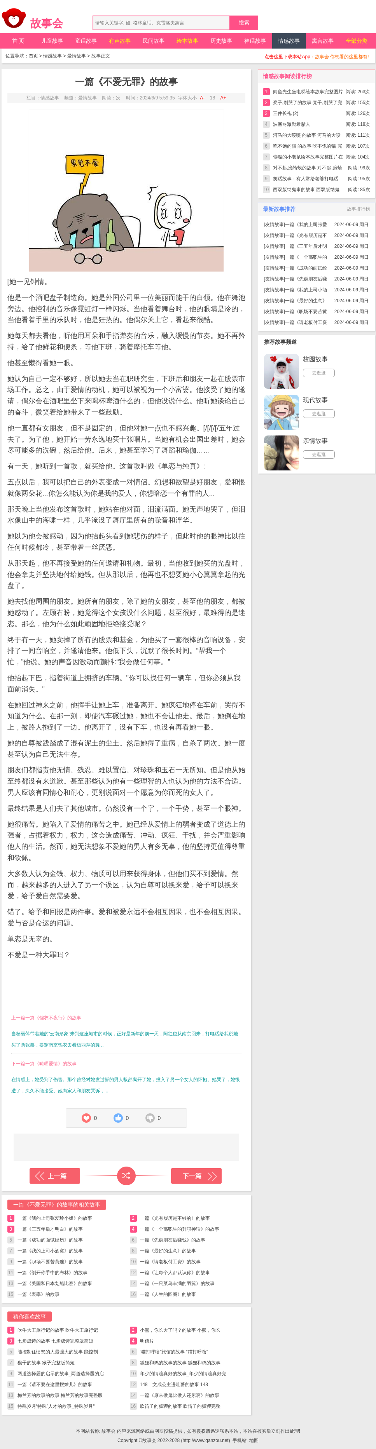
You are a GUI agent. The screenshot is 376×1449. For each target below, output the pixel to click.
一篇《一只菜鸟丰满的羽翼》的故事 (177, 1283)
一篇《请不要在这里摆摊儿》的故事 (54, 1384)
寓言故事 (323, 41)
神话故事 (255, 41)
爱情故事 (76, 56)
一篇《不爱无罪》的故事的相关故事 (56, 1205)
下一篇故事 (196, 1176)
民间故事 (153, 41)
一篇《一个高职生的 (306, 257)
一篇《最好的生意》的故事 (168, 1251)
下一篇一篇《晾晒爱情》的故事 (44, 1063)
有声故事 (120, 41)
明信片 (147, 1341)
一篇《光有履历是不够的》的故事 (175, 1218)
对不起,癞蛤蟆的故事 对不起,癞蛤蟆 (307, 169)
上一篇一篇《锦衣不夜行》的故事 (46, 1018)
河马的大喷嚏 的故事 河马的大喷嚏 (307, 136)
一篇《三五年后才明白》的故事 (50, 1229)
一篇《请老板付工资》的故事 (170, 1261)
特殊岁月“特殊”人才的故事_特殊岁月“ (56, 1406)
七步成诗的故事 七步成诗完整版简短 (55, 1341)
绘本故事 (187, 41)
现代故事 (315, 400)
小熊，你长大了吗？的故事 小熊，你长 (180, 1330)
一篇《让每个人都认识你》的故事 (175, 1272)
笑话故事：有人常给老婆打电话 (305, 178)
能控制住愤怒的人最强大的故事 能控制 (57, 1352)
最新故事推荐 (279, 209)
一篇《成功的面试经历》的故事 (50, 1240)
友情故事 (274, 224)
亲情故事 (315, 440)
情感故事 (289, 41)
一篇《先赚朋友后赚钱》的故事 (172, 1240)
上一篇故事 (55, 1176)
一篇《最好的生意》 (306, 300)
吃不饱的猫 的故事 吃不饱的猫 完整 (307, 147)
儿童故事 (52, 41)
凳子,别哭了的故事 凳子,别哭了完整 (307, 104)
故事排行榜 (358, 209)
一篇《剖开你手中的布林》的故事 (52, 1272)
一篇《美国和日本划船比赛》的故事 (54, 1283)
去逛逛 (319, 373)
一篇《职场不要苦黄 (306, 311)
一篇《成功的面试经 (306, 268)
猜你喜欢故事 (29, 1316)
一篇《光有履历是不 (306, 235)
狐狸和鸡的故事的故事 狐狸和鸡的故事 (180, 1362)
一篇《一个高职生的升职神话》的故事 (179, 1229)
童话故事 (86, 41)
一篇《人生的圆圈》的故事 (168, 1294)
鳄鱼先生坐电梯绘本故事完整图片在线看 (308, 93)
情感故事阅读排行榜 (287, 76)
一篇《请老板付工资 (306, 322)
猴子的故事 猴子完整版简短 (46, 1362)
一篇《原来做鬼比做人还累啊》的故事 (179, 1395)
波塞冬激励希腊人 (291, 124)
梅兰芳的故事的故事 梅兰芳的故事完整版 (60, 1395)
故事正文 (100, 56)
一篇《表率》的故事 (38, 1294)
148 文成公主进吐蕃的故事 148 (176, 1384)
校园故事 (315, 359)
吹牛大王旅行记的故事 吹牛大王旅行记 (57, 1330)
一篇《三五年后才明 (306, 246)
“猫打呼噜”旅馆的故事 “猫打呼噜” (174, 1352)
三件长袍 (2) (286, 113)
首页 (33, 56)
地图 (254, 1440)
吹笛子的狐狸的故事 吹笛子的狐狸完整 (180, 1406)
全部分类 (356, 41)
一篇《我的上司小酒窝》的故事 (50, 1251)
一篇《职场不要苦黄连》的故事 (50, 1261)
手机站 (240, 1440)
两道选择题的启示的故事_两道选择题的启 (60, 1373)
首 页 (18, 41)
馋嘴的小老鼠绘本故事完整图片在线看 (308, 158)
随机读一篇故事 (126, 1176)
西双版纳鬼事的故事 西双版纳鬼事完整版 (306, 191)
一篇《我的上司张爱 (306, 224)
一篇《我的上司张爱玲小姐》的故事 (54, 1218)
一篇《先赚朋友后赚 (306, 279)
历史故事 (221, 41)
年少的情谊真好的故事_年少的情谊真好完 (183, 1373)
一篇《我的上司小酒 (306, 290)
